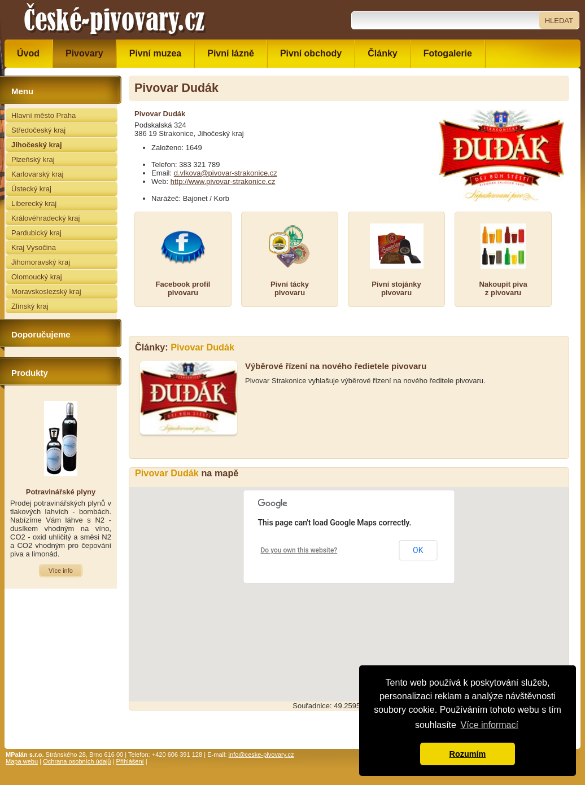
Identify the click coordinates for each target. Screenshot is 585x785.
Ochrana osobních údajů (77, 761)
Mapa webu (22, 761)
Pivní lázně (230, 53)
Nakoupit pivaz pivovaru (503, 288)
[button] (349, 583)
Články (382, 53)
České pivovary (114, 20)
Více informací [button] (489, 725)
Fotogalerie (448, 53)
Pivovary (84, 53)
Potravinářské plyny (61, 492)
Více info (61, 570)
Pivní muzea (155, 53)
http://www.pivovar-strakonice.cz (223, 181)
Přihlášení (130, 761)
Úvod (28, 53)
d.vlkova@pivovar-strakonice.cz (225, 173)
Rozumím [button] (467, 753)
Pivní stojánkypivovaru (396, 288)
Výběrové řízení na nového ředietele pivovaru (335, 366)
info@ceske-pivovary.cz (261, 754)
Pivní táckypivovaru (289, 288)
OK (418, 550)
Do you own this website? (299, 550)
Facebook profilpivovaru (183, 288)
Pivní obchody (311, 53)
